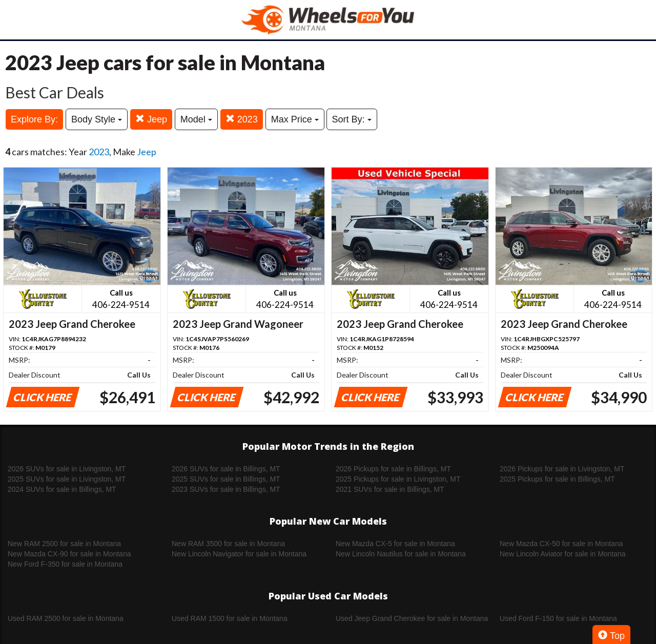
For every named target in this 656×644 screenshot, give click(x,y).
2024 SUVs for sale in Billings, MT (62, 489)
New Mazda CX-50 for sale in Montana (561, 543)
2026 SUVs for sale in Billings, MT (226, 469)
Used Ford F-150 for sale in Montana (558, 618)
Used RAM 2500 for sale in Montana (66, 618)
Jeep (151, 119)
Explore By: (34, 119)
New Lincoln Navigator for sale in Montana (239, 554)
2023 (241, 119)
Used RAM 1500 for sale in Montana (230, 618)
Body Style (96, 119)
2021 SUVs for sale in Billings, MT (390, 489)
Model (196, 119)
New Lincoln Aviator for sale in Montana (563, 554)
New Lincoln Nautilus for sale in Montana (401, 554)
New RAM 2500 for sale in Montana (64, 543)
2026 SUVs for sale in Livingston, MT (67, 469)
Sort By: (352, 119)
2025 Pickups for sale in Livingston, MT (398, 479)
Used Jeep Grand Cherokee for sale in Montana (412, 618)
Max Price (295, 119)
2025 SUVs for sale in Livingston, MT (67, 479)
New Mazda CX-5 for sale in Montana (395, 543)
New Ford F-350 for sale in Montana (65, 564)
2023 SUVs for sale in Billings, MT (226, 489)
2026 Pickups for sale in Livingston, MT (562, 469)
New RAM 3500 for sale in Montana (228, 543)
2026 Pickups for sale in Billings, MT (393, 469)
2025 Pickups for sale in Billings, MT (557, 479)
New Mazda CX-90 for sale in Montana (69, 554)
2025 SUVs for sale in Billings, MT (226, 479)
